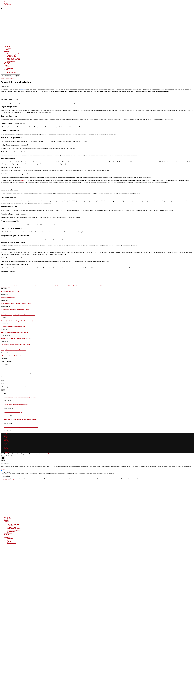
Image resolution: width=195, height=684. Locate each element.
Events (6, 65)
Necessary (5, 472)
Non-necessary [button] (4, 477)
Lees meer (50, 455)
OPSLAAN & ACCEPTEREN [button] (8, 481)
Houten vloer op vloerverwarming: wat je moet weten (16, 338)
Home (2, 76)
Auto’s (9, 48)
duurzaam (3, 287)
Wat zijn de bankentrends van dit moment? (13, 350)
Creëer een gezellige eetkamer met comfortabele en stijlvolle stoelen (20, 399)
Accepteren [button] (45, 455)
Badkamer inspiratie (13, 54)
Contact (6, 3)
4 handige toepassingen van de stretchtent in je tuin (16, 406)
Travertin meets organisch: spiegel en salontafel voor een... (18, 315)
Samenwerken (7, 4)
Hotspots (6, 64)
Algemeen (7, 46)
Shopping (7, 66)
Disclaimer (6, 6)
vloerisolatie (23, 89)
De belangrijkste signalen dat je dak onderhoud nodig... (17, 321)
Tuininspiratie (11, 61)
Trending (6, 49)
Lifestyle (6, 51)
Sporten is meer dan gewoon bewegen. (13, 414)
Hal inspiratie (11, 55)
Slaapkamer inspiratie (14, 58)
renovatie (7, 287)
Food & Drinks (8, 62)
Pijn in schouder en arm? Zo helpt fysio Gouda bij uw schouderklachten (21, 429)
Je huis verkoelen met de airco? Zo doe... (13, 356)
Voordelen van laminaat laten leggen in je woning (15, 344)
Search (17, 75)
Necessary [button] (3, 471)
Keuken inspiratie (12, 56)
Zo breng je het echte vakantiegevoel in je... (13, 326)
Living (5, 52)
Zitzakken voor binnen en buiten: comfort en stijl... (16, 303)
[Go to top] (5, 454)
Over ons (6, 1)
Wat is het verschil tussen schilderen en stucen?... (15, 332)
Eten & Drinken (7, 439)
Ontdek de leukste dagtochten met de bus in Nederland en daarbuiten (20, 421)
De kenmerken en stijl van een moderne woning (15, 309)
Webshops (10, 68)
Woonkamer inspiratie (13, 59)
